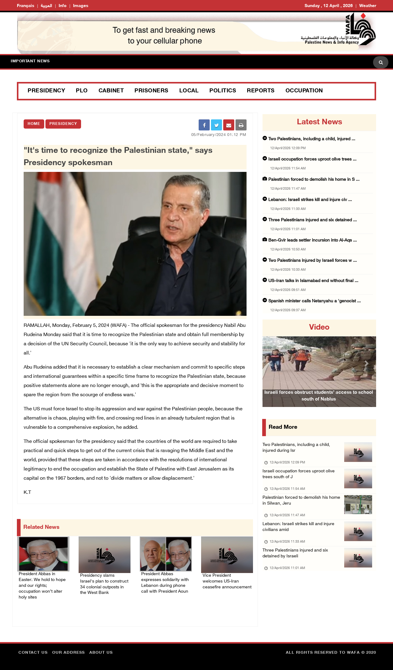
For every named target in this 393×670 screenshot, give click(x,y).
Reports (261, 91)
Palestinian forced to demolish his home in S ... (314, 179)
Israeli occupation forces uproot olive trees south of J (301, 478)
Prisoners (151, 91)
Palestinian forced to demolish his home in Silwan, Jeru (303, 507)
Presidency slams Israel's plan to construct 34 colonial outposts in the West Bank (104, 581)
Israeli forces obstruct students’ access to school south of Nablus (318, 405)
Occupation (304, 91)
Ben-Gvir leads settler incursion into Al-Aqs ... (312, 240)
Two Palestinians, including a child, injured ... (311, 139)
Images (80, 6)
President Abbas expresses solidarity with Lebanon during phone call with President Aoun (163, 584)
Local (189, 91)
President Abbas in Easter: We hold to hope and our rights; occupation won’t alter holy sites (43, 584)
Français (25, 6)
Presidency (46, 91)
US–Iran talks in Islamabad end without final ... (313, 281)
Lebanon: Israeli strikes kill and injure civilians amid (300, 536)
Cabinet (111, 91)
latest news (319, 122)
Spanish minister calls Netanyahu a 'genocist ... (314, 301)
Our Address (68, 650)
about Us (101, 650)
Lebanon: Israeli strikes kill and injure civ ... (310, 200)
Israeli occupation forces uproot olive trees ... (312, 159)
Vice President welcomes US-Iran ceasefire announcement (227, 577)
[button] (271, 363)
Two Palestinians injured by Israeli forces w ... (312, 260)
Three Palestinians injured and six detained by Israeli (297, 565)
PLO (82, 91)
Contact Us (33, 650)
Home (34, 124)
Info (63, 6)
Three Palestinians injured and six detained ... (312, 220)
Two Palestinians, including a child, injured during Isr (298, 449)
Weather (367, 6)
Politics (222, 91)
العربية (46, 6)
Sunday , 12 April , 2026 (329, 6)
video (319, 327)
